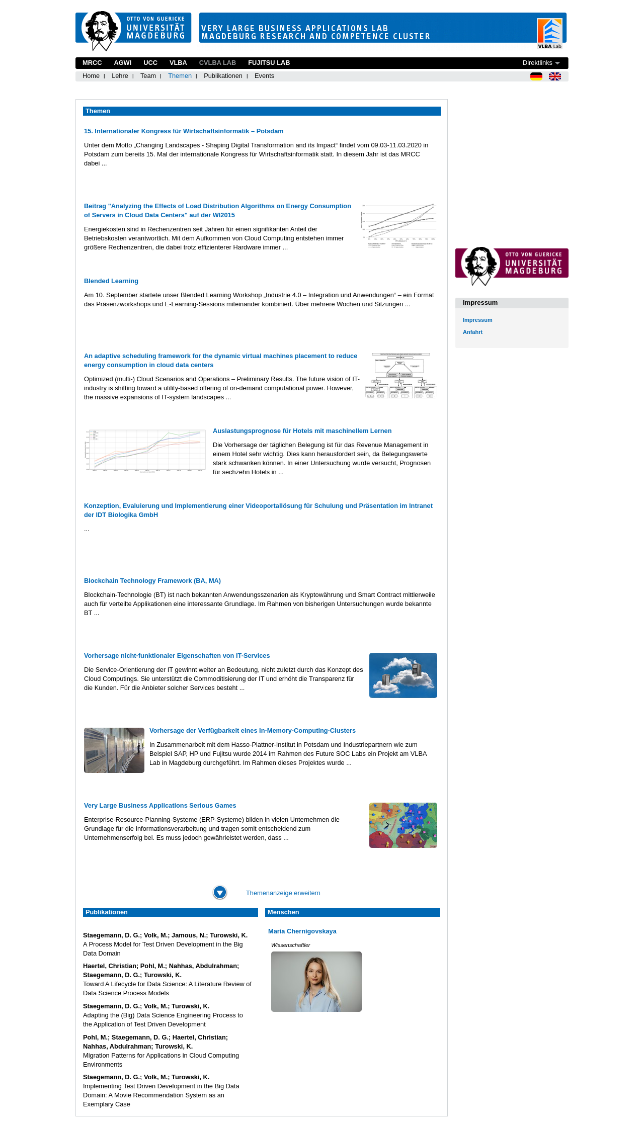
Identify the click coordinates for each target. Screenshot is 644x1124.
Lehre (120, 75)
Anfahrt (472, 332)
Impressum (478, 320)
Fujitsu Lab (269, 62)
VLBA (178, 62)
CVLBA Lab (217, 62)
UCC (150, 62)
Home (91, 75)
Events (264, 75)
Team (148, 75)
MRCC (92, 62)
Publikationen (223, 75)
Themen (180, 75)
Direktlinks (537, 62)
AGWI (122, 62)
